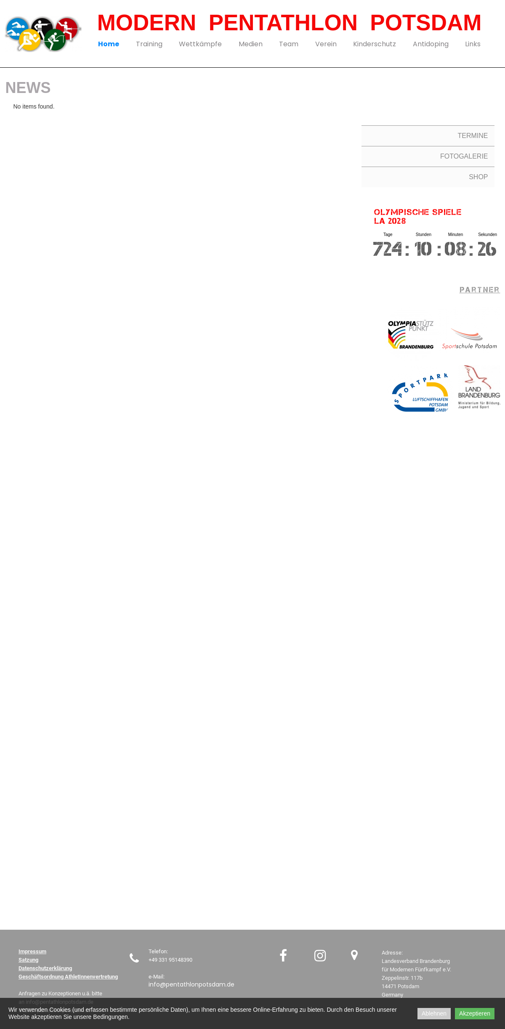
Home (108, 44)
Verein (326, 44)
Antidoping (431, 44)
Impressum (32, 951)
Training (149, 44)
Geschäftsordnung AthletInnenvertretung (68, 976)
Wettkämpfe (200, 44)
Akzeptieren (474, 1013)
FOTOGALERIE (464, 156)
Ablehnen (434, 1013)
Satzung (28, 960)
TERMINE (473, 135)
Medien (251, 44)
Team (288, 44)
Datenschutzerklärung (45, 968)
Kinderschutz (374, 44)
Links (473, 44)
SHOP (478, 176)
